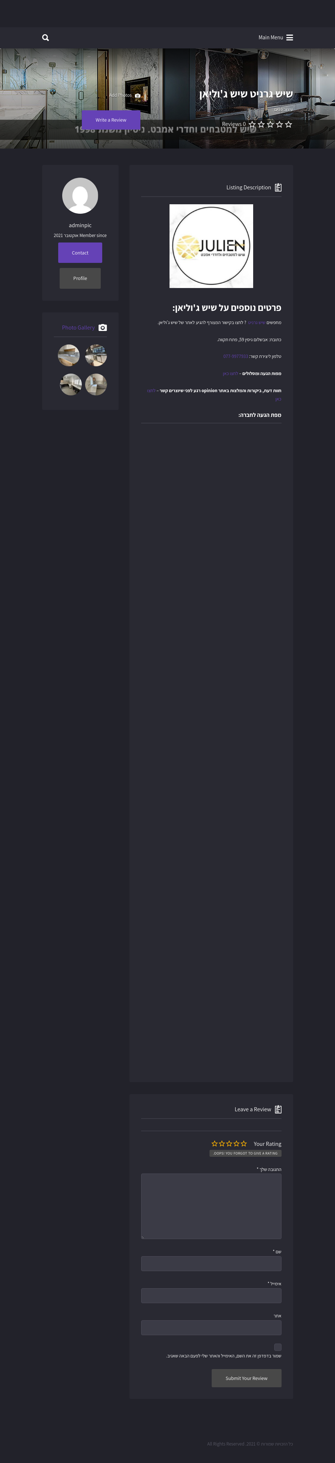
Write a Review (111, 120)
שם (277, 1252)
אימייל (274, 1284)
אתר (277, 1316)
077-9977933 (235, 356)
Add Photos (124, 95)
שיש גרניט (257, 322)
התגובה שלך (268, 1169)
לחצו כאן (230, 373)
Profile (80, 278)
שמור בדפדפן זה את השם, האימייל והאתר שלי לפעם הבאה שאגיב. (224, 1356)
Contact (80, 252)
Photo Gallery (78, 327)
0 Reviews (234, 124)
